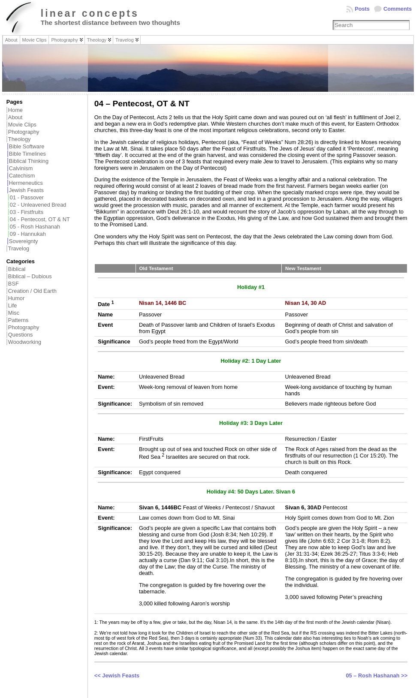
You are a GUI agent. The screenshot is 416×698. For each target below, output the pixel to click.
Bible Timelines (27, 153)
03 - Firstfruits (26, 212)
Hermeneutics (26, 183)
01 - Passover (27, 197)
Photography (23, 132)
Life (12, 305)
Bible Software (27, 146)
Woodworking (24, 342)
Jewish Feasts (26, 190)
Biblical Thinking (28, 161)
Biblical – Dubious (30, 276)
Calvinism (21, 168)
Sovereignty (23, 241)
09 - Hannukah (28, 234)
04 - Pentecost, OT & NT (40, 219)
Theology (19, 139)
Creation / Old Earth (32, 291)
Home (15, 110)
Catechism (22, 175)
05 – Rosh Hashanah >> (376, 675)
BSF (13, 283)
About (15, 117)
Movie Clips (22, 124)
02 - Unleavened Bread (38, 205)
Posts (362, 9)
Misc (13, 313)
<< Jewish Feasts (116, 675)
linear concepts (90, 13)
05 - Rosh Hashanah (35, 226)
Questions (20, 334)
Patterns (18, 320)
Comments (397, 9)
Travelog (18, 248)
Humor (16, 298)
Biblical (17, 269)
